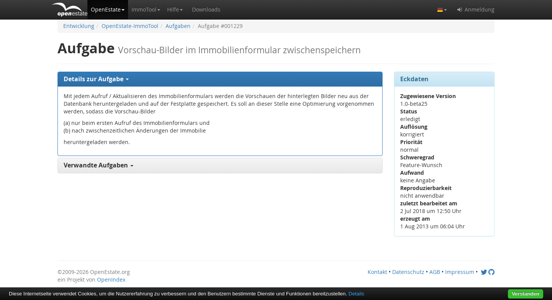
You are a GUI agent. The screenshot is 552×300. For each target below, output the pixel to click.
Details (356, 294)
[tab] (220, 79)
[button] (107, 9)
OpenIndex (111, 279)
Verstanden (525, 294)
